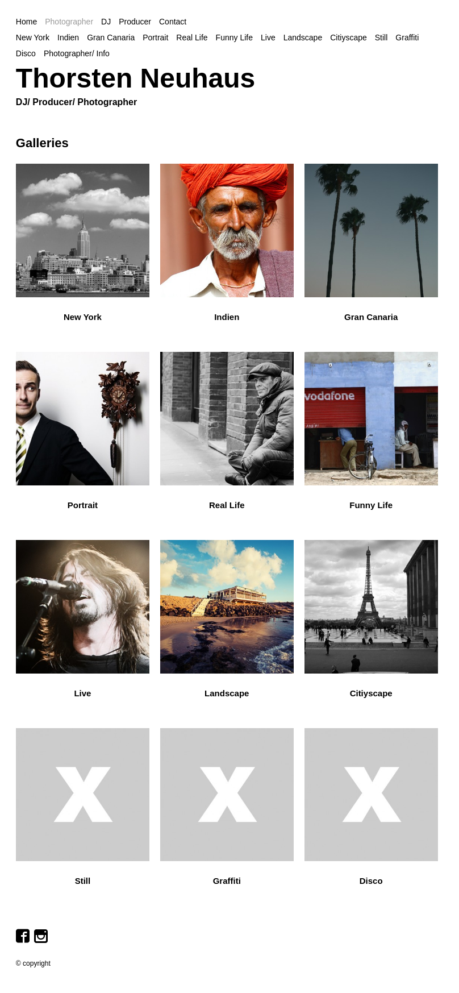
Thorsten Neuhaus (135, 78)
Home (26, 21)
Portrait (155, 37)
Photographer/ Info (77, 53)
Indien (68, 37)
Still (381, 37)
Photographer (69, 21)
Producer (135, 21)
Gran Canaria (111, 37)
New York (32, 37)
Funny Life (234, 37)
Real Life (191, 37)
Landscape (303, 37)
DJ (106, 21)
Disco (26, 53)
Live (268, 37)
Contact (172, 21)
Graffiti (407, 37)
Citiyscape (348, 37)
